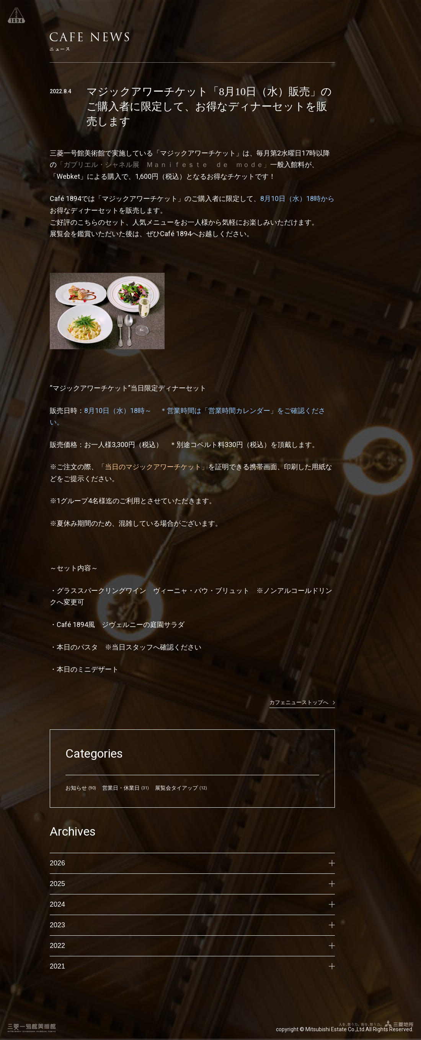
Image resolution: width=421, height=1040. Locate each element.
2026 (192, 863)
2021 (192, 966)
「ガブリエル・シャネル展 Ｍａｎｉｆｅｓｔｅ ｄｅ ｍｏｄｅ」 (163, 164)
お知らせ (76, 788)
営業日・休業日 (121, 788)
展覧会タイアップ (176, 788)
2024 (192, 904)
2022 (192, 945)
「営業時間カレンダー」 (239, 411)
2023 (192, 925)
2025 (192, 884)
